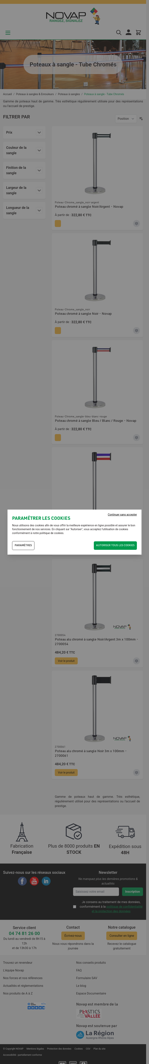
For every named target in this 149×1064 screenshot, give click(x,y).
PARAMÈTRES (23, 545)
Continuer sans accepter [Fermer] (122, 514)
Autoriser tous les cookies (115, 545)
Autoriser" (76, 529)
